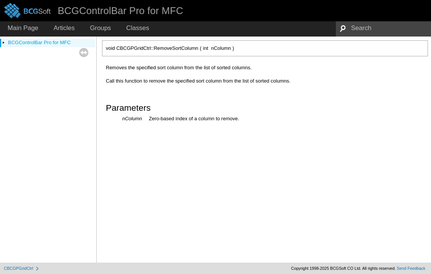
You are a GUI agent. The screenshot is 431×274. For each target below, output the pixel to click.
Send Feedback (411, 268)
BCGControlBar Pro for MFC (39, 42)
